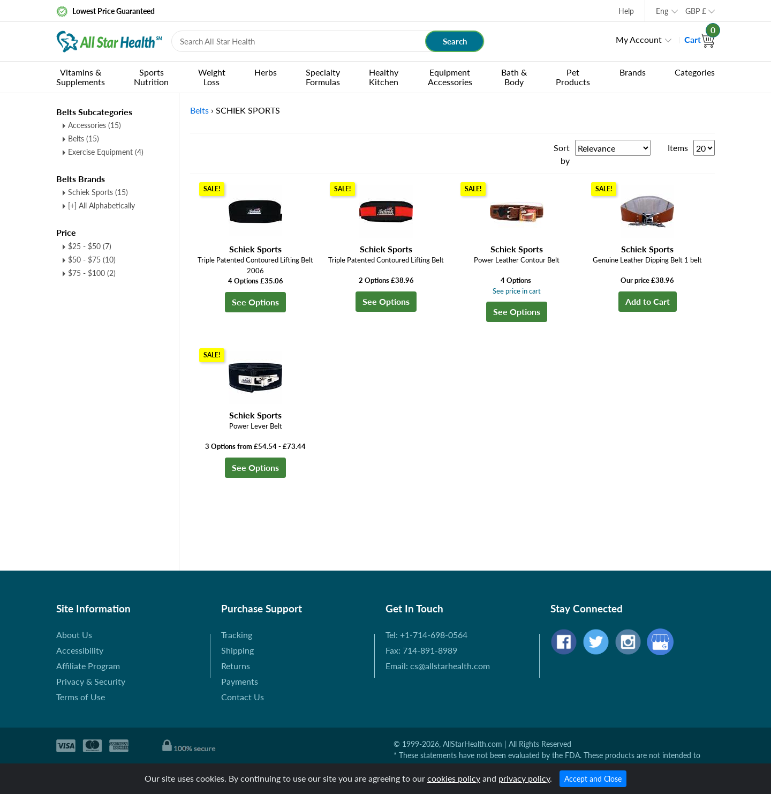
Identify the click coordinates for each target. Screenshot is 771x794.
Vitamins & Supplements (80, 77)
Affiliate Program (88, 666)
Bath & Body (514, 77)
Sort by (562, 154)
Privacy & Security (90, 681)
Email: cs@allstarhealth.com (438, 666)
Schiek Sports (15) (98, 192)
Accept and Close (593, 778)
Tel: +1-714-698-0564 (426, 635)
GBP (695, 11)
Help (626, 11)
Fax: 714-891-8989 (421, 650)
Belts (83, 138)
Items (678, 148)
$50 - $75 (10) (92, 259)
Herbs (265, 72)
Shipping (237, 650)
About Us (74, 635)
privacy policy (524, 778)
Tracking (236, 635)
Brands (632, 72)
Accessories (94, 125)
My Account (639, 39)
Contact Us (242, 697)
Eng (662, 11)
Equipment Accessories (450, 77)
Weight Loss (211, 77)
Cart (699, 39)
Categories (695, 72)
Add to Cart (647, 301)
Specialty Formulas (323, 77)
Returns (235, 666)
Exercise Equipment (105, 151)
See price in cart (517, 291)
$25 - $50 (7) (89, 246)
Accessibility (79, 650)
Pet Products (573, 77)
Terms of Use (80, 697)
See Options (255, 302)
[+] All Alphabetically (101, 205)
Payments (239, 681)
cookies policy (453, 778)
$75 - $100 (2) (92, 273)
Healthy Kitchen (383, 77)
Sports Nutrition (151, 77)
